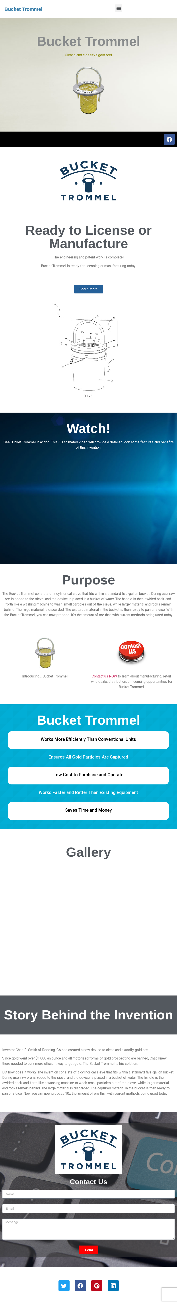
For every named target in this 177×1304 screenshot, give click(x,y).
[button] (118, 8)
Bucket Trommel (23, 9)
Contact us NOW (104, 676)
